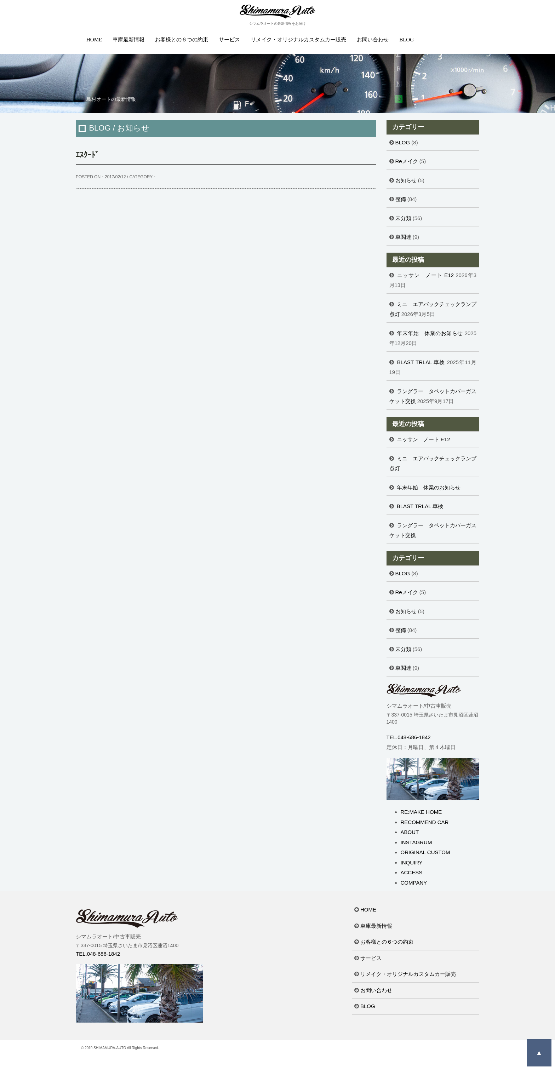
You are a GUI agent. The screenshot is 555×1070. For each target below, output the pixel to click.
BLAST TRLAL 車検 (421, 362)
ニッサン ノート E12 (425, 275)
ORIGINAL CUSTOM (425, 852)
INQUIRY (412, 862)
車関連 (403, 237)
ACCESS (412, 872)
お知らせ (406, 180)
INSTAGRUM (416, 842)
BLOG (406, 39)
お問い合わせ (373, 39)
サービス (229, 39)
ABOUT (410, 832)
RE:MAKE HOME (421, 812)
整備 (400, 199)
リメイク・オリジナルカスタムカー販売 (298, 39)
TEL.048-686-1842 (409, 737)
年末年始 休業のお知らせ (430, 333)
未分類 (403, 218)
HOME (94, 39)
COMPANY (414, 883)
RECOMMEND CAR (425, 822)
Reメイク (406, 161)
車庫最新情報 (128, 39)
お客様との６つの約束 (181, 39)
